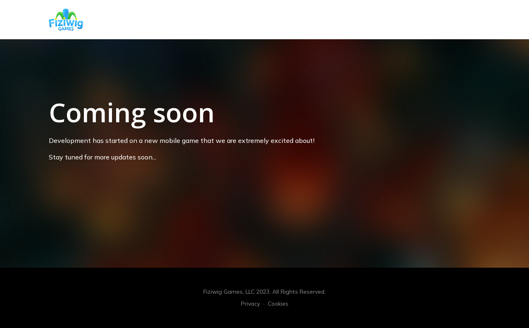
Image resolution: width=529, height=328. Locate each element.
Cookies (278, 303)
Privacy (250, 303)
